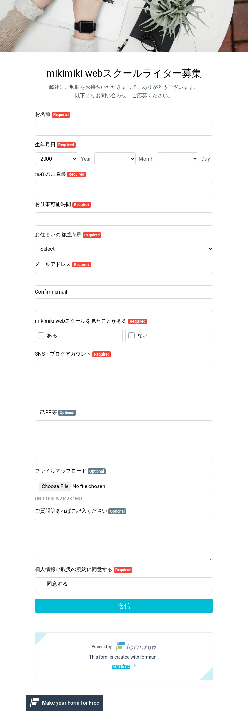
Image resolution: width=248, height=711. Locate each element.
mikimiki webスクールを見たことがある (91, 321)
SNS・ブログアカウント (73, 354)
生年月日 (55, 144)
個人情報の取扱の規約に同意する (83, 569)
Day (205, 159)
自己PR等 (55, 412)
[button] (124, 656)
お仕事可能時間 (63, 204)
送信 (124, 606)
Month (146, 159)
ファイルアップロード (70, 471)
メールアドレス (63, 264)
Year (86, 159)
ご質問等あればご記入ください (80, 511)
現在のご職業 (60, 174)
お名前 (52, 114)
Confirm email (51, 292)
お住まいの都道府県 (68, 235)
